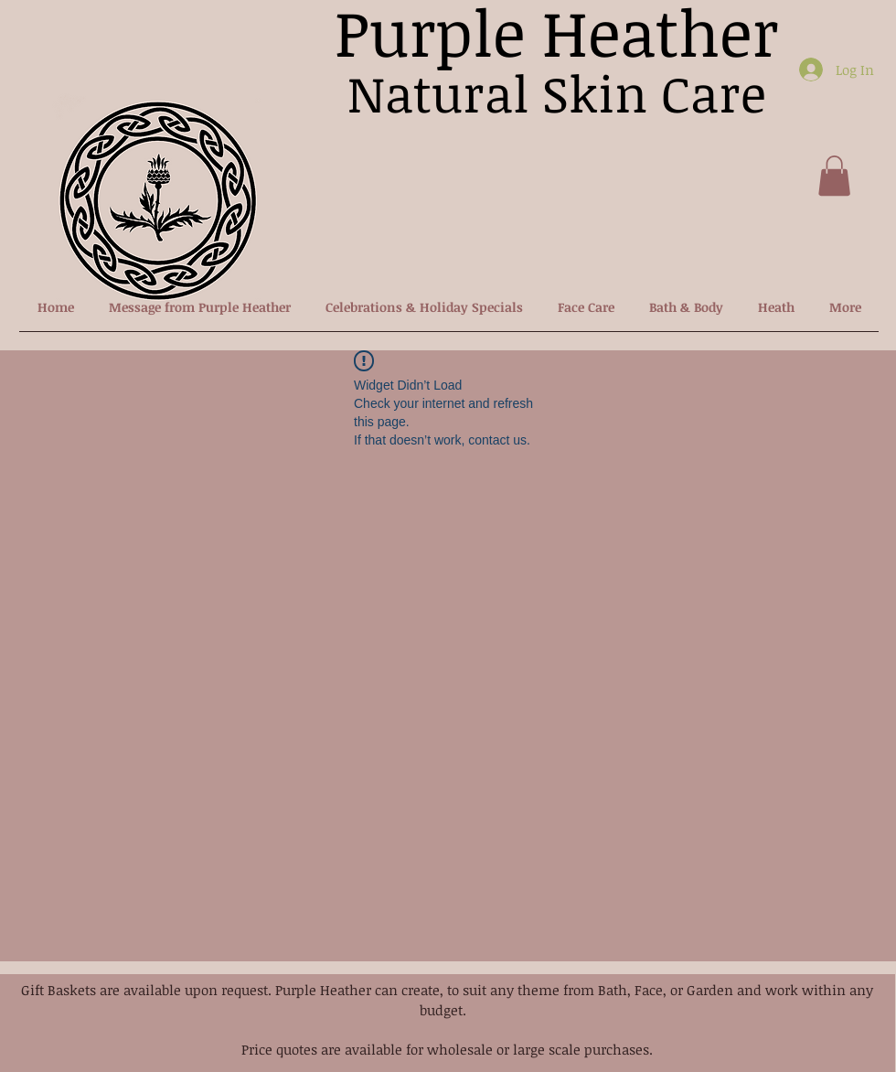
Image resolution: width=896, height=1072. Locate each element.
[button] (834, 175)
